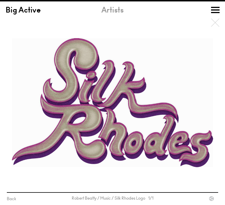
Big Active (23, 11)
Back (215, 23)
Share (211, 198)
